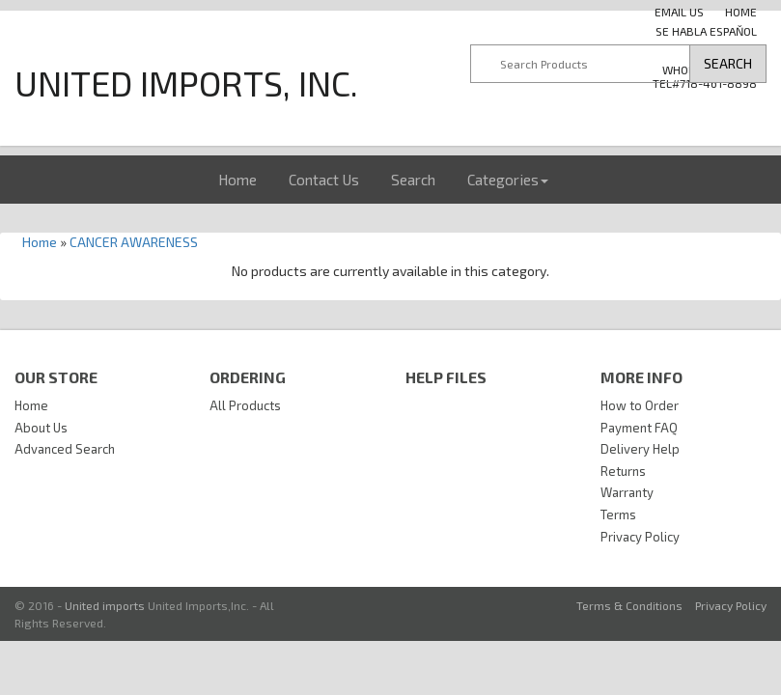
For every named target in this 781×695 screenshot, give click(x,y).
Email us (679, 11)
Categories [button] (507, 179)
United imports (105, 605)
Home (237, 179)
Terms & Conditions (629, 605)
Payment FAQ (639, 427)
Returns (623, 471)
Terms (618, 514)
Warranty (627, 492)
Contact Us (324, 179)
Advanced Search (64, 449)
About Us (41, 427)
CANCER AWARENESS (134, 242)
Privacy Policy (640, 536)
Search (413, 179)
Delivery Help (640, 449)
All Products (245, 405)
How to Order (639, 405)
